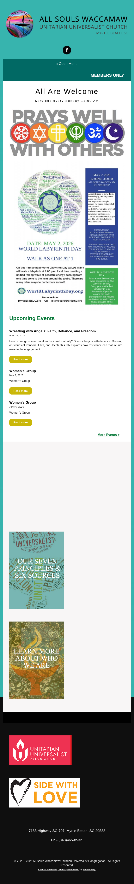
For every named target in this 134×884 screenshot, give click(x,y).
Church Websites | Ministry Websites (58, 869)
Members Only (107, 75)
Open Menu (66, 64)
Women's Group (22, 371)
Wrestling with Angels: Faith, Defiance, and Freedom (52, 331)
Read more (20, 359)
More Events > (109, 435)
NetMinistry (89, 869)
